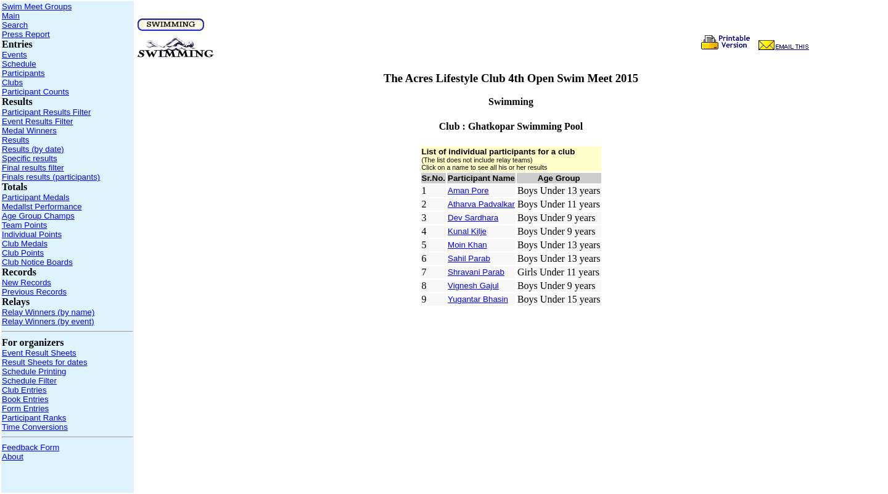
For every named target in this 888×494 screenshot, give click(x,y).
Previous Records (34, 291)
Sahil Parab (469, 258)
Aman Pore (468, 190)
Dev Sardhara (473, 217)
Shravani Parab (476, 272)
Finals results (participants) (51, 177)
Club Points (23, 252)
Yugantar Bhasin (478, 299)
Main (11, 15)
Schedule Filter (29, 380)
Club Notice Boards (37, 262)
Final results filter (33, 167)
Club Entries (24, 390)
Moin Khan (467, 244)
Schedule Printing (34, 371)
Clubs (12, 82)
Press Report (26, 34)
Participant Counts (35, 91)
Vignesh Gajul (473, 285)
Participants (23, 73)
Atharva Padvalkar (481, 204)
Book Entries (25, 399)
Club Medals (24, 243)
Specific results (29, 158)
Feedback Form (30, 447)
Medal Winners (29, 130)
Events (14, 54)
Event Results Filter (37, 121)
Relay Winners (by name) (48, 312)
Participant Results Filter (46, 112)
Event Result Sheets (39, 353)
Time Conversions (35, 427)
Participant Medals (36, 197)
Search (15, 25)
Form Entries (25, 408)
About (12, 456)
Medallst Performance (42, 206)
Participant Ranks (34, 417)
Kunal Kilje (467, 231)
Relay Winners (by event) (48, 321)
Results (15, 139)
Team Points (24, 225)
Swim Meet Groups (37, 6)
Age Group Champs (38, 215)
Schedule (19, 64)
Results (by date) (33, 149)
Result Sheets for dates (45, 362)
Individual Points (32, 234)
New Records (26, 282)
